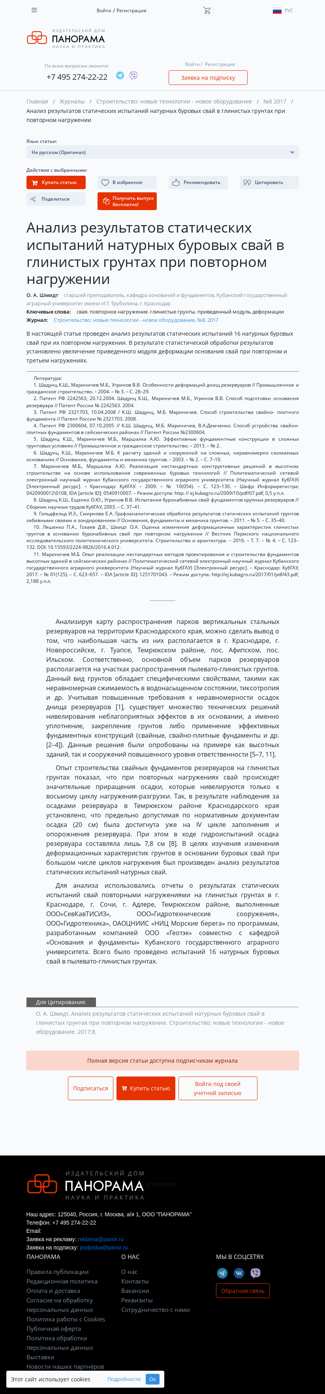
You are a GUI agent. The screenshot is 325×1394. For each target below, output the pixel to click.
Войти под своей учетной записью (218, 1088)
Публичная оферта (53, 1328)
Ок (152, 1379)
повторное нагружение (119, 311)
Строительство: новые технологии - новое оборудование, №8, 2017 (136, 319)
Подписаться (90, 1088)
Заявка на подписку (208, 77)
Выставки (40, 1357)
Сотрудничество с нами (155, 1309)
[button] (269, 182)
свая (82, 311)
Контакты (135, 1281)
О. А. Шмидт (43, 295)
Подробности (124, 1379)
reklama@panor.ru (101, 1239)
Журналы (72, 101)
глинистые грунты (173, 311)
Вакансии (135, 1290)
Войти (104, 10)
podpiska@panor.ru (104, 1247)
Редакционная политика (62, 1281)
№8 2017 (274, 101)
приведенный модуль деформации (240, 311)
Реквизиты (137, 1300)
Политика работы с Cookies (65, 1319)
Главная (37, 101)
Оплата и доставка (53, 1290)
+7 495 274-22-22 (77, 76)
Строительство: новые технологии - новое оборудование (174, 101)
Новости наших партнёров (65, 1366)
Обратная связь (243, 1290)
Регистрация (131, 10)
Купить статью (146, 1088)
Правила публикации (57, 1272)
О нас (129, 1272)
